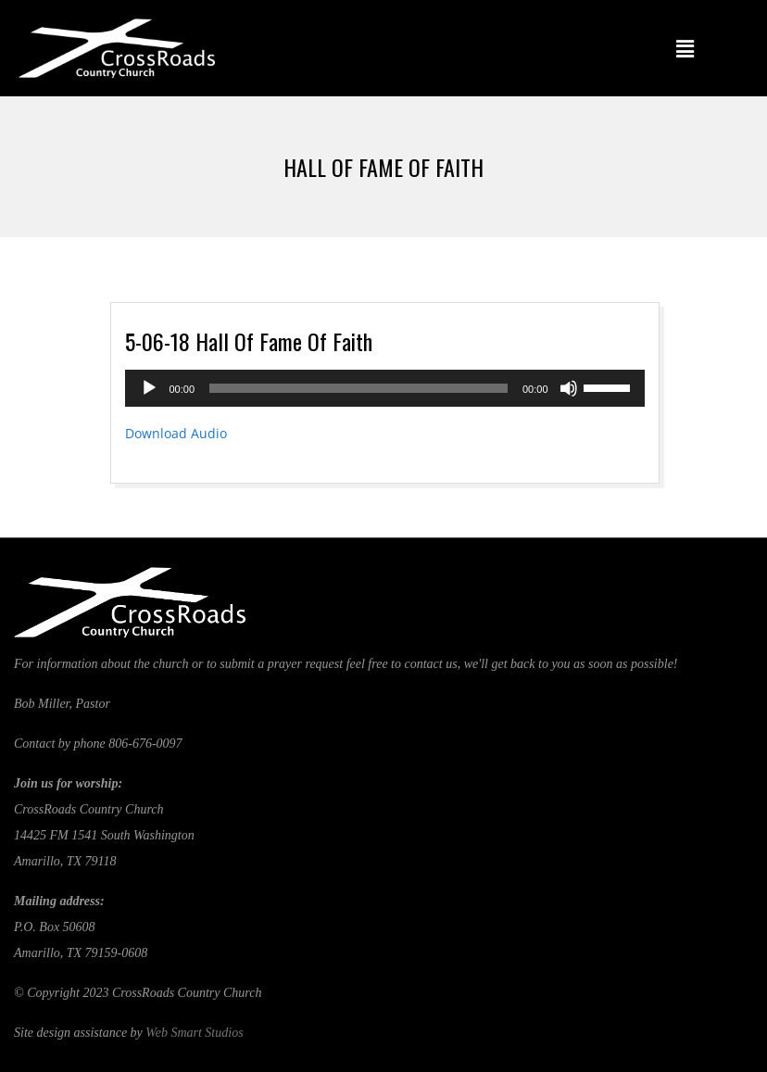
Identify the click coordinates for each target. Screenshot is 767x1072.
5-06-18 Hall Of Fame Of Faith (248, 341)
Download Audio (176, 433)
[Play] (149, 388)
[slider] (358, 388)
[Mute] (569, 388)
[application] (385, 388)
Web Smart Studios (194, 1033)
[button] (685, 48)
